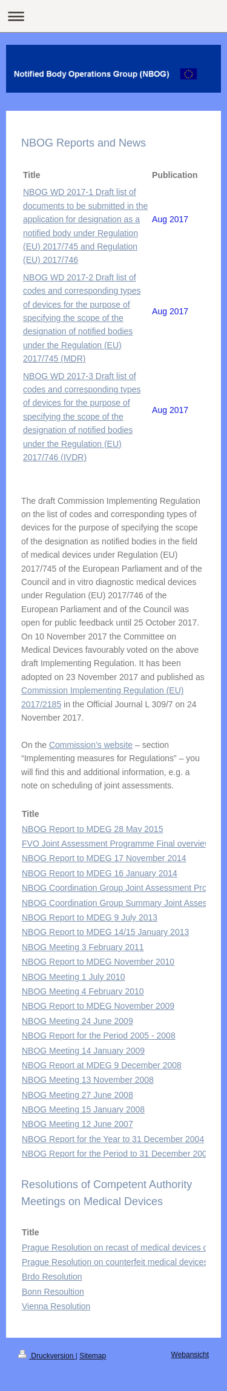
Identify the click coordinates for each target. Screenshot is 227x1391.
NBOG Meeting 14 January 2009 (83, 1051)
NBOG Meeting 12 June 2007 (77, 1124)
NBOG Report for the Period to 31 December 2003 (117, 1153)
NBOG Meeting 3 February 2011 (83, 947)
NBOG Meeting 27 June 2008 (77, 1095)
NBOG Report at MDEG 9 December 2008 (102, 1065)
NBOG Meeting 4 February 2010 (83, 991)
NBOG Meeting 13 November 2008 (88, 1080)
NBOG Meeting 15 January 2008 (83, 1109)
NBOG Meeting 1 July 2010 (73, 977)
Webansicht (190, 1354)
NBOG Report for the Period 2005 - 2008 (99, 1035)
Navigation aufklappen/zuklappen (113, 16)
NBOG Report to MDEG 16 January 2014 (99, 873)
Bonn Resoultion (53, 1292)
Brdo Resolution (52, 1276)
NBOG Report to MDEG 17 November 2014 (104, 858)
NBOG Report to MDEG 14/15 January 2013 (105, 932)
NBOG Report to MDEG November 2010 (98, 961)
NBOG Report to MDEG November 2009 (98, 1006)
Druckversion (47, 1356)
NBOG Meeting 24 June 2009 (77, 1021)
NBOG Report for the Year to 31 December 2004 (113, 1139)
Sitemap (92, 1356)
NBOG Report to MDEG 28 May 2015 (92, 829)
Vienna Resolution (56, 1306)
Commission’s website (91, 745)
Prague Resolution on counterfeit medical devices (115, 1262)
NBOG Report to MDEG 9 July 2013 (89, 917)
